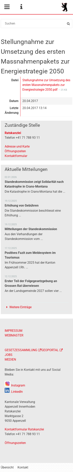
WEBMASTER (14, 335)
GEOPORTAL (50, 350)
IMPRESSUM (13, 331)
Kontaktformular (16, 156)
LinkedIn (14, 392)
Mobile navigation (7, 7)
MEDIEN (10, 359)
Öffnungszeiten (15, 151)
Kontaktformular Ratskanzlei (24, 429)
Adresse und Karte (17, 146)
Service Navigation (21, 7)
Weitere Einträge (20, 307)
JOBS (8, 355)
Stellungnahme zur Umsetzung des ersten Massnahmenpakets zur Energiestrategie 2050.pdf (46, 84)
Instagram (15, 385)
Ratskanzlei (13, 133)
